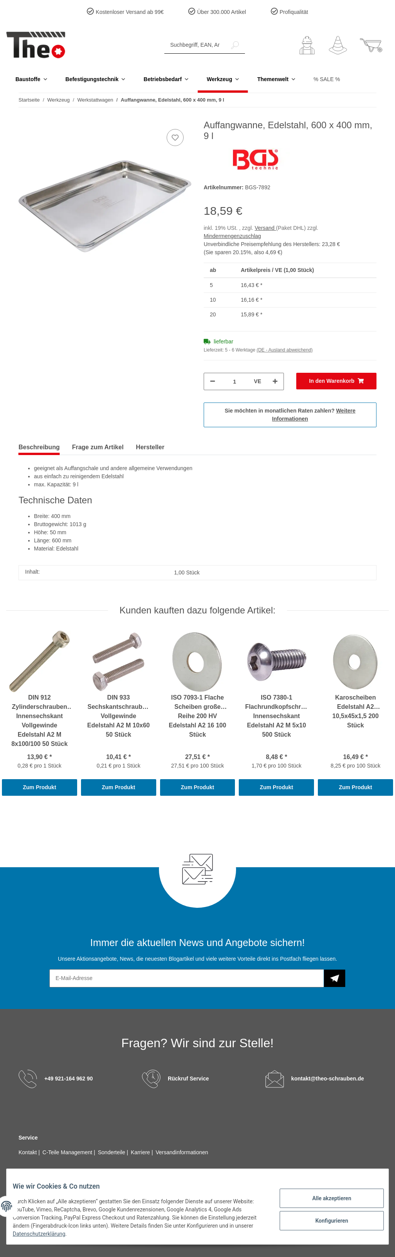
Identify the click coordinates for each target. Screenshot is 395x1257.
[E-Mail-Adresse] (186, 978)
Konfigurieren (325, 1219)
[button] (307, 45)
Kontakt (28, 1152)
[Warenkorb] (371, 45)
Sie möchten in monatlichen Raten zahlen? (290, 415)
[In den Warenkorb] (336, 381)
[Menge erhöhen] (275, 381)
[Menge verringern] (212, 381)
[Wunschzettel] (337, 45)
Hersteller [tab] (150, 447)
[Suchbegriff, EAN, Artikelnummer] (194, 45)
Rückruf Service (188, 1078)
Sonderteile (112, 1152)
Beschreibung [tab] (39, 447)
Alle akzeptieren (325, 1199)
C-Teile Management (68, 1152)
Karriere (141, 1152)
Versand (265, 228)
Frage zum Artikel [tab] (98, 447)
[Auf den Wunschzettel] (175, 137)
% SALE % (327, 79)
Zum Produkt (39, 787)
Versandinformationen (181, 1152)
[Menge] (234, 381)
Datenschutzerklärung (70, 1234)
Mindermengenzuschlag (232, 236)
